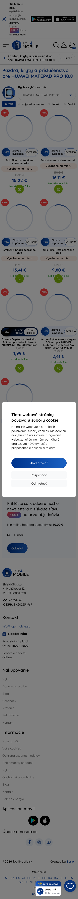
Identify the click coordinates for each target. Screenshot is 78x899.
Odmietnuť (39, 483)
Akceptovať (39, 463)
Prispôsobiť (39, 475)
